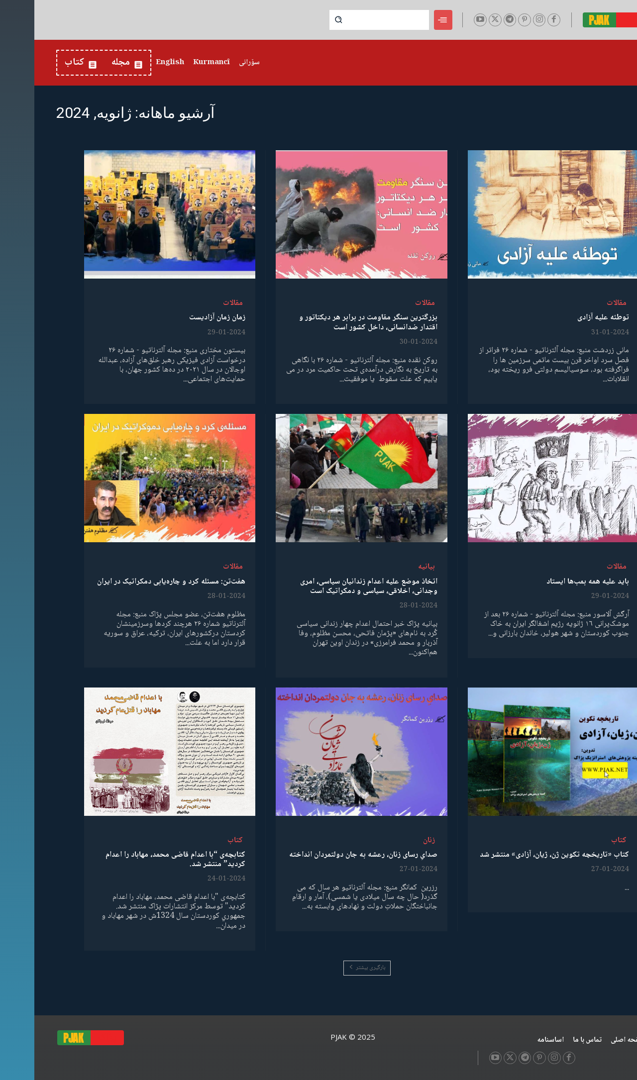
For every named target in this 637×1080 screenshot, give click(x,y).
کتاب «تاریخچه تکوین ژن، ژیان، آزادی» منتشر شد (520, 855)
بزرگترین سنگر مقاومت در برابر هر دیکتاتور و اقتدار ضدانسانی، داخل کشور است (334, 322)
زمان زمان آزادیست (183, 317)
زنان (395, 840)
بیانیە (392, 567)
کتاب (584, 840)
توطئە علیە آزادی (569, 317)
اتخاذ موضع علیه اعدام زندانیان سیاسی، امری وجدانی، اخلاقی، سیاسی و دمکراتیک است (334, 586)
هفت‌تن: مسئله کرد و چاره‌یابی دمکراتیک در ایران (137, 582)
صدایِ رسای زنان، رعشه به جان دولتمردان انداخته (329, 855)
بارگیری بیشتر (333, 968)
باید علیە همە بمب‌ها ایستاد (553, 582)
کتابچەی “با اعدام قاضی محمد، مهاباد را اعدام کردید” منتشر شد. (141, 859)
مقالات (582, 303)
